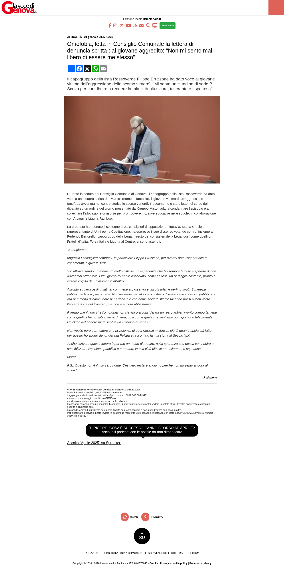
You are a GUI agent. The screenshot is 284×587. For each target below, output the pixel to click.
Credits (154, 563)
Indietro (152, 517)
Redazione (92, 553)
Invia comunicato (133, 553)
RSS (181, 553)
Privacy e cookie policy (173, 563)
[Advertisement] (142, 477)
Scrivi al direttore (162, 553)
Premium (193, 553)
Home (129, 517)
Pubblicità (110, 553)
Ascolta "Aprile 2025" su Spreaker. (94, 443)
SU (142, 536)
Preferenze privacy (200, 563)
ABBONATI (167, 25)
